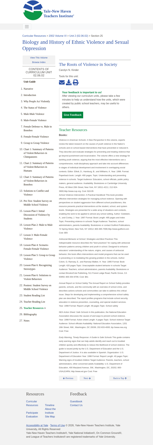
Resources (35, 394)
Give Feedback (73, 115)
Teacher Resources (34, 308)
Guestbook (76, 401)
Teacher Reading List (34, 301)
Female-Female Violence (36, 136)
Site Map (50, 416)
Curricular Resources (34, 35)
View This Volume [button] (39, 57)
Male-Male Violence (34, 114)
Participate (32, 412)
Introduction (30, 95)
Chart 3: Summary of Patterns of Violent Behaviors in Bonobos (39, 181)
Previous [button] (68, 378)
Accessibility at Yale (37, 425)
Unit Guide (30, 81)
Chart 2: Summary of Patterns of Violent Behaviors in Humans (39, 167)
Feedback (78, 394)
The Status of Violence (35, 107)
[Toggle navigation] (26, 26)
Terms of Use (57, 425)
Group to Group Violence (36, 143)
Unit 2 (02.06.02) (78, 35)
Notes (27, 320)
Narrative (28, 88)
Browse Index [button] (39, 62)
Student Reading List (34, 295)
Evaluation (32, 416)
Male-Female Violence (35, 120)
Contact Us (76, 405)
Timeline (49, 405)
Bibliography (30, 314)
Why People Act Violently (37, 101)
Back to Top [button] (120, 378)
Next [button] (87, 378)
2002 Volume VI (58, 35)
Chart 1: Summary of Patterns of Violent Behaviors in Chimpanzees (39, 153)
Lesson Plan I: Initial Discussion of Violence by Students (37, 215)
